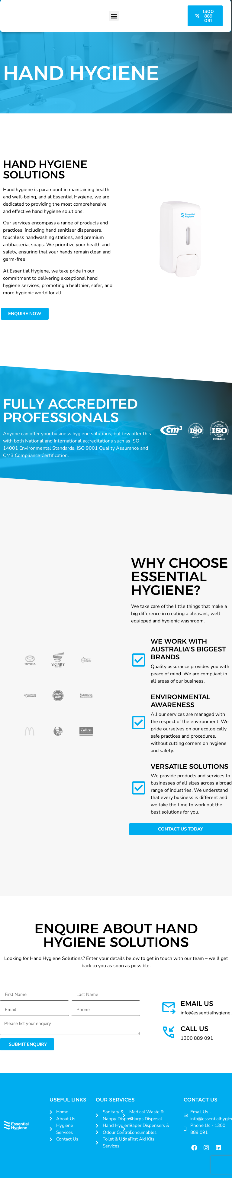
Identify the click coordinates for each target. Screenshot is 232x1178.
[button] (114, 16)
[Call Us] (168, 1032)
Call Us (194, 1029)
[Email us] (168, 1007)
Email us (197, 1004)
